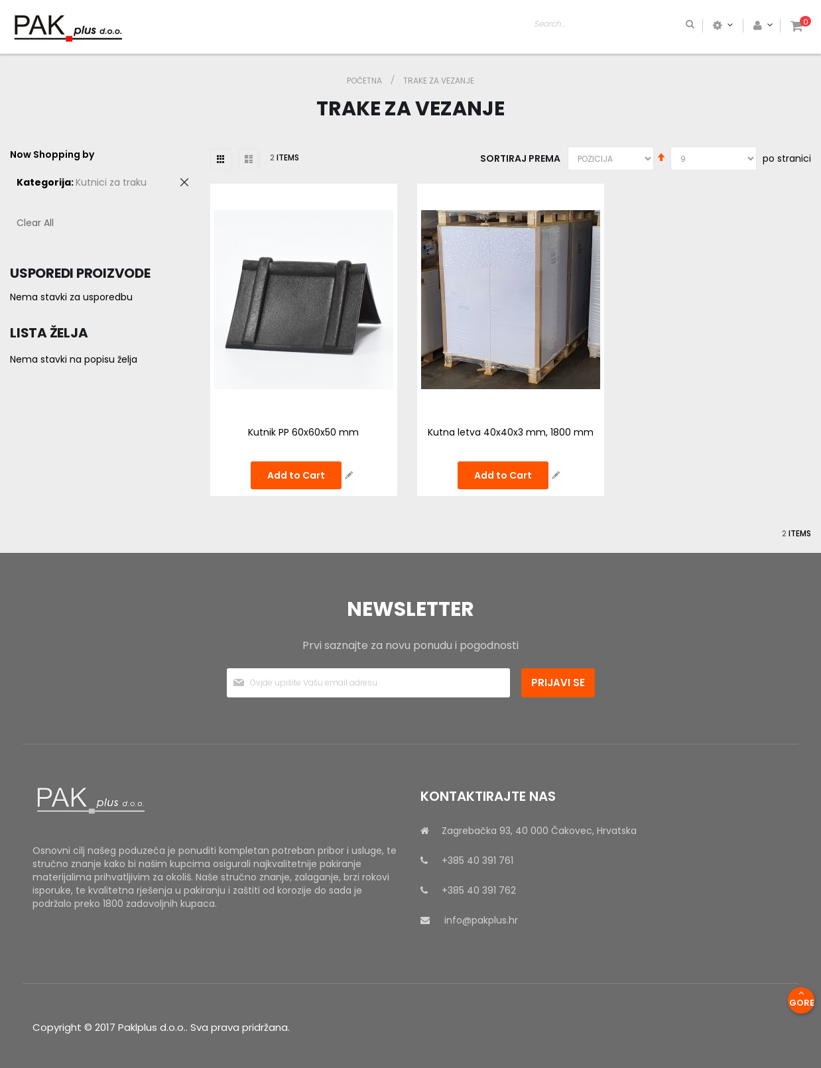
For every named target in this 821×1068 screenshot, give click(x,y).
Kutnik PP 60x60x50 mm (303, 432)
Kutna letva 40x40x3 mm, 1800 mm (511, 432)
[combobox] (665, 25)
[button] (348, 475)
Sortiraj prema (520, 158)
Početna (365, 80)
